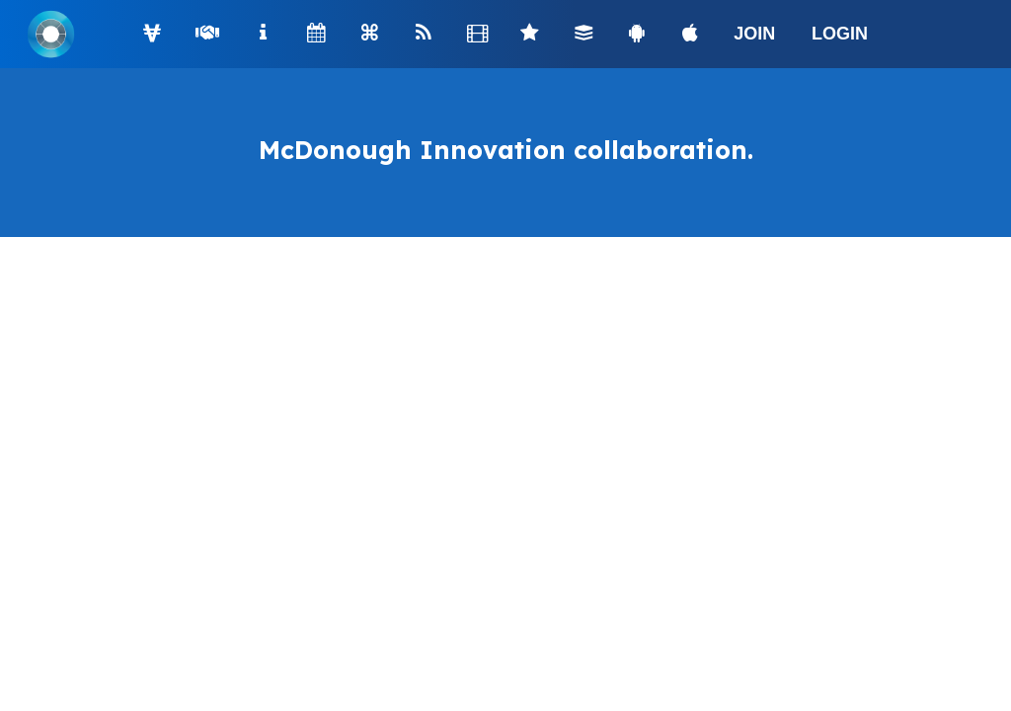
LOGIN (840, 33)
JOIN (754, 33)
